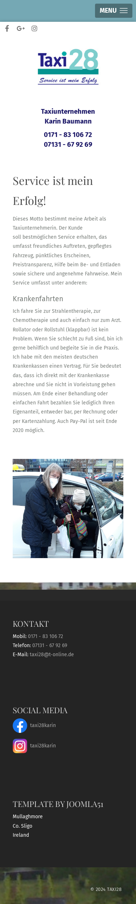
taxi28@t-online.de (52, 654)
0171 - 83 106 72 (68, 135)
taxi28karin (34, 725)
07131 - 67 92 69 (68, 145)
